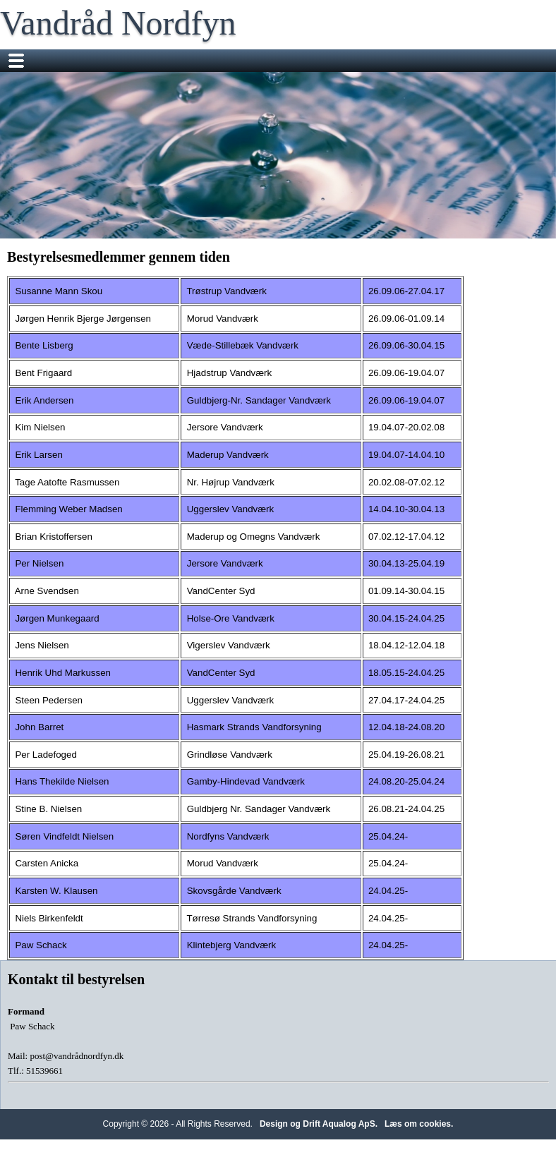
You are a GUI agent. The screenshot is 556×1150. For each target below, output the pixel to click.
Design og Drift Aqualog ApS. (318, 1124)
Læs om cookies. (419, 1124)
